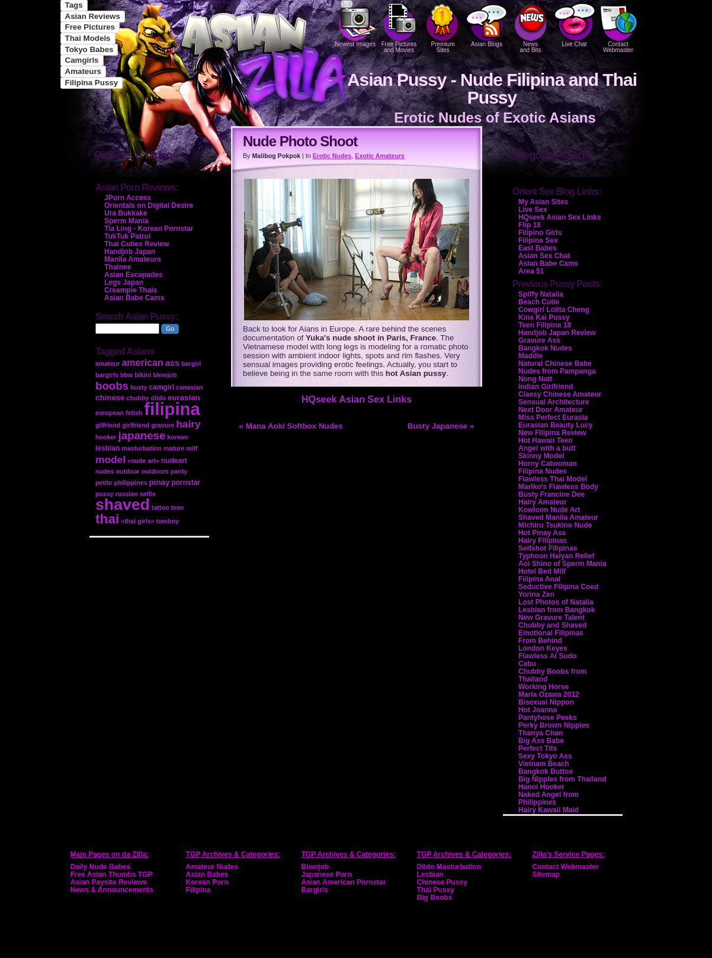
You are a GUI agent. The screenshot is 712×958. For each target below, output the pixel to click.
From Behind (540, 640)
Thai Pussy (435, 890)
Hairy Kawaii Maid (548, 810)
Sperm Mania (126, 221)
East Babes (537, 248)
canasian (189, 387)
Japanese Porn (327, 874)
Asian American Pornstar (344, 882)
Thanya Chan (540, 733)
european (109, 412)
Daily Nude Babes (100, 867)
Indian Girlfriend (545, 386)
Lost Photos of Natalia (556, 602)
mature (174, 448)
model (110, 459)
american (142, 363)
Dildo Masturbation (449, 867)
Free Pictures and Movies (399, 26)
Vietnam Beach (543, 764)
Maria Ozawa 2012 (548, 694)
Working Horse (543, 687)
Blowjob (315, 867)
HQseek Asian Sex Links (357, 399)
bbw (126, 374)
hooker (106, 437)
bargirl (191, 363)
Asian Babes (207, 874)
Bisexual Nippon (546, 702)
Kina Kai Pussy (544, 317)
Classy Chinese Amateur (559, 394)
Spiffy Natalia (540, 294)
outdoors (155, 471)
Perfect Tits (537, 748)
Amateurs (83, 71)
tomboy (167, 521)
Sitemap (546, 874)
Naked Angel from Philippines (548, 798)
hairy (188, 424)
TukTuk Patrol (127, 236)
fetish (134, 412)
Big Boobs (435, 897)
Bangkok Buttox (545, 771)
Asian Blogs (487, 23)
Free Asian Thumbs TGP (111, 874)
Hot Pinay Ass (542, 533)
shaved (122, 504)
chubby (138, 397)
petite (103, 482)
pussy (104, 493)
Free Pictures (90, 26)
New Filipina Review (552, 433)
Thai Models (88, 38)
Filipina (198, 890)
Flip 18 (529, 225)
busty (138, 387)
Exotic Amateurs (380, 155)
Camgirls (82, 60)
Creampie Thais (130, 290)
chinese (110, 397)
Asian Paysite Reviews (108, 882)
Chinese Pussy (442, 882)
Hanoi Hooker (541, 787)
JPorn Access (127, 198)
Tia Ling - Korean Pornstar (148, 228)
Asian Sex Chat (544, 256)
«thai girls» (137, 521)
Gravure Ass (539, 340)
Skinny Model (541, 456)
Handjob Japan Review (557, 333)
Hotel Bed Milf (542, 571)
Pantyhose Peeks (547, 717)
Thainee (117, 267)
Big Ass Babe (541, 741)
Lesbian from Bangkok (556, 610)
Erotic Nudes (332, 155)
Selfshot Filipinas (547, 548)
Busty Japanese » (441, 426)
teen (177, 507)
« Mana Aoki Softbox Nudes (291, 426)
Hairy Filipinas (542, 540)
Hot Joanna (537, 710)
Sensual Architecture (553, 402)
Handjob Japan (129, 251)
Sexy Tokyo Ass (545, 756)
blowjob (165, 374)
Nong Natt (535, 379)
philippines (130, 482)
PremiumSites (443, 26)
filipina (172, 409)
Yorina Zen (536, 594)
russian (127, 493)
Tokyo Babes (89, 49)
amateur (107, 363)
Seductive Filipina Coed (558, 587)
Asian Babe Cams (548, 263)
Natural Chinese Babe (555, 363)
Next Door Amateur (550, 410)
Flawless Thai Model (552, 479)
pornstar (185, 482)
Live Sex (532, 209)
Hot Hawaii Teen (545, 440)
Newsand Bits (531, 26)
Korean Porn (207, 882)
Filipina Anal (539, 579)
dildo (157, 397)
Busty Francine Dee (551, 494)
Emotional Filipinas (550, 633)
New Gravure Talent (551, 617)
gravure (162, 425)
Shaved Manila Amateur (558, 517)
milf (191, 448)
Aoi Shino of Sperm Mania (562, 564)
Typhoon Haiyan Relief (556, 556)
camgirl (161, 387)
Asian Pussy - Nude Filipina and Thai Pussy (492, 88)
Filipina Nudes (542, 471)
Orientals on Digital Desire (148, 205)
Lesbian (430, 874)
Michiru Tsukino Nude (555, 525)
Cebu (527, 664)
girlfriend (135, 425)
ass (172, 363)
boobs (112, 386)
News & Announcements (111, 890)
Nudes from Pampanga (557, 371)
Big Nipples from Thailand (562, 779)
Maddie (530, 356)
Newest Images (355, 23)
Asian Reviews (92, 16)
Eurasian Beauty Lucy (555, 425)
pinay (159, 482)
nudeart (174, 461)
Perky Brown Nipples (553, 725)
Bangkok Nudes (545, 348)
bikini (142, 374)
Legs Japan (123, 282)
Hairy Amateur (542, 502)
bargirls (106, 374)
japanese (142, 435)
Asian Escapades (133, 275)
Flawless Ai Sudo (547, 656)
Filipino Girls (540, 233)
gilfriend (107, 425)
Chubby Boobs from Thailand (552, 675)
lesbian (107, 448)
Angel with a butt (547, 448)
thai (107, 518)
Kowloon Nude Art (549, 510)
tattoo (160, 507)
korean (177, 437)
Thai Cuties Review (136, 244)
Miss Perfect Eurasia (553, 417)
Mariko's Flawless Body (558, 487)
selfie (148, 493)
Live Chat (574, 23)
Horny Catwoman (547, 463)
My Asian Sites (543, 202)
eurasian (184, 397)
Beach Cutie (538, 302)
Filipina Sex (538, 240)
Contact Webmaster (618, 26)
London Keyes (542, 648)
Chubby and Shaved (552, 625)
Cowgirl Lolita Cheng (553, 310)
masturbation (141, 448)
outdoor (127, 471)
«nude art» (143, 460)
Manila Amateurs (132, 259)
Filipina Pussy (91, 82)
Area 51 (531, 271)
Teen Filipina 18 (544, 325)
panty (179, 471)
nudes (104, 471)
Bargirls (315, 890)
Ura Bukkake (125, 213)
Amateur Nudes (212, 867)
